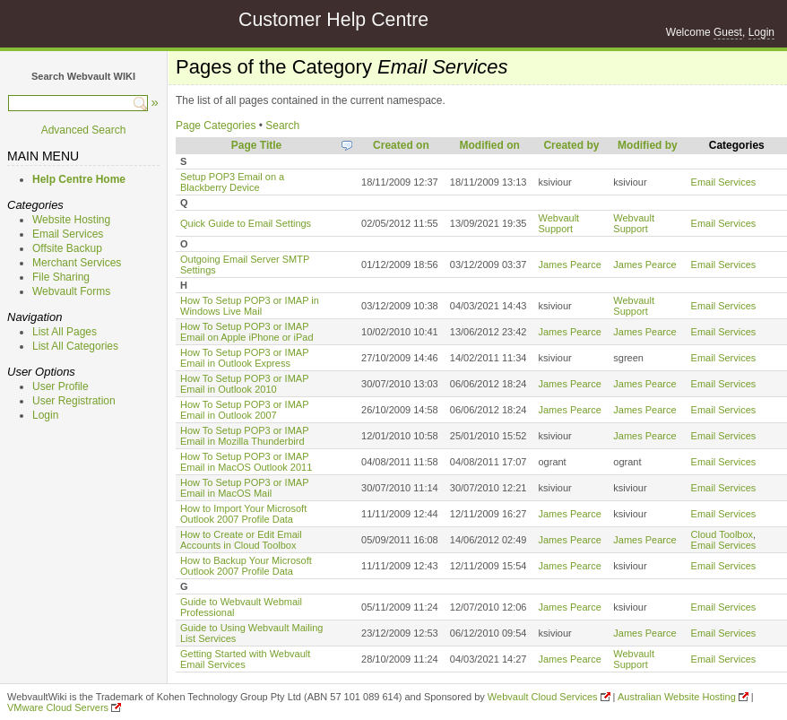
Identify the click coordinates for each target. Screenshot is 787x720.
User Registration (74, 401)
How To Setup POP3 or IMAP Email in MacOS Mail (244, 488)
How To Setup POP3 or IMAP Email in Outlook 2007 (244, 410)
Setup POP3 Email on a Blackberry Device (232, 182)
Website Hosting (71, 219)
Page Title (256, 145)
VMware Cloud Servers (57, 707)
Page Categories (215, 125)
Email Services (67, 234)
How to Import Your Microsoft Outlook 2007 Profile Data (243, 514)
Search (282, 125)
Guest (727, 32)
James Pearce (569, 264)
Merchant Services (76, 262)
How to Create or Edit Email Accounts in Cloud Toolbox (241, 540)
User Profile (60, 386)
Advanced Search (83, 130)
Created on (401, 145)
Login (761, 32)
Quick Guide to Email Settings (245, 223)
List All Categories (75, 346)
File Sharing (61, 277)
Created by (571, 145)
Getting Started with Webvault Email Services (245, 659)
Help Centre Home (78, 179)
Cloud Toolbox (722, 534)
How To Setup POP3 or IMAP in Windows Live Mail (249, 306)
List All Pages (64, 331)
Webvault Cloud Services (543, 696)
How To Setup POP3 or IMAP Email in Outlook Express (244, 358)
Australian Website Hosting (677, 696)
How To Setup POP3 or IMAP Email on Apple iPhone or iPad (247, 332)
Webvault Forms (71, 291)
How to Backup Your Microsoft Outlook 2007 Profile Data (246, 566)
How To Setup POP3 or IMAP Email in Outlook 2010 (244, 384)
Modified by (648, 145)
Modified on (489, 145)
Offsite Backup (67, 248)
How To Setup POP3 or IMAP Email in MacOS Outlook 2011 (246, 462)
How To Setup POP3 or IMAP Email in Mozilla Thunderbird (244, 436)
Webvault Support (558, 223)
